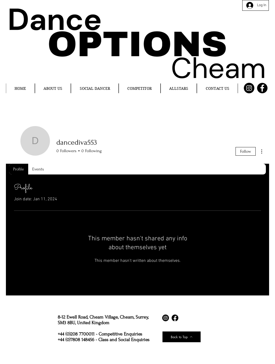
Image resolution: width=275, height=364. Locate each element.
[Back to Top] (181, 336)
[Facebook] (262, 88)
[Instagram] (249, 88)
